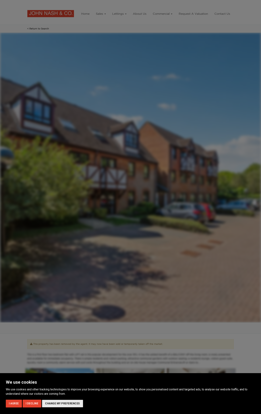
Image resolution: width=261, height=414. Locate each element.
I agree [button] (14, 403)
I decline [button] (32, 403)
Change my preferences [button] (62, 403)
